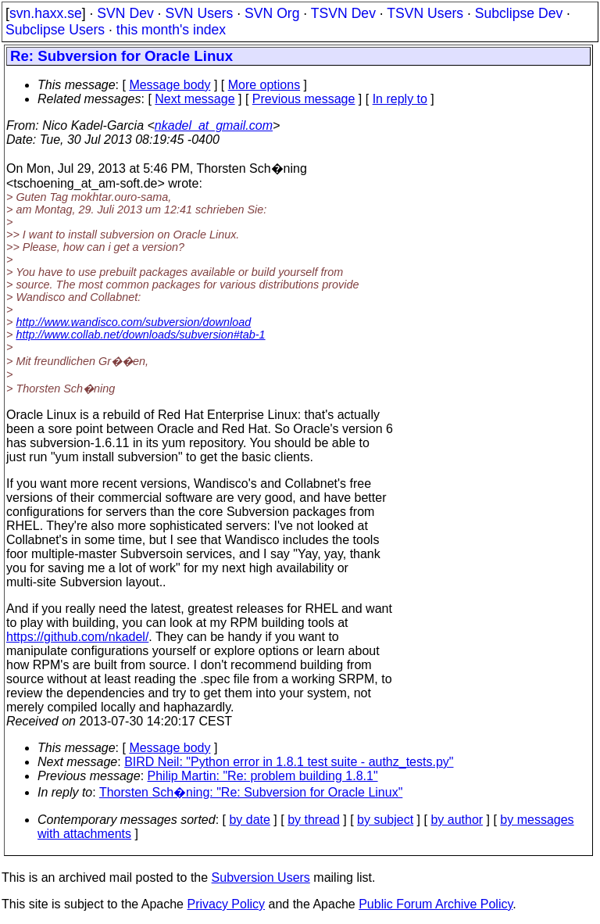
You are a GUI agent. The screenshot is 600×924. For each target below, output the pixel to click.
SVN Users (199, 13)
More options (264, 84)
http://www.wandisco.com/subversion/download (133, 322)
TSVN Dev (343, 13)
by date (249, 819)
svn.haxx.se (45, 13)
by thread (314, 819)
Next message (194, 99)
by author (456, 819)
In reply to (400, 99)
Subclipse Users (55, 30)
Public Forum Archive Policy (435, 904)
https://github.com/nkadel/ (77, 636)
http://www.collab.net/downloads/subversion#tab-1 (140, 334)
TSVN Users (425, 13)
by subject (385, 819)
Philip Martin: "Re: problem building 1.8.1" (263, 776)
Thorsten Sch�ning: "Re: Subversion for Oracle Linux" (250, 792)
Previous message (303, 99)
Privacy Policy (226, 904)
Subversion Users (261, 877)
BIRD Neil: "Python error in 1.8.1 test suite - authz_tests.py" (288, 761)
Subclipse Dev (518, 13)
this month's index (171, 30)
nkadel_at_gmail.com (214, 125)
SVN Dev (125, 13)
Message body (169, 84)
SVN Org (272, 13)
